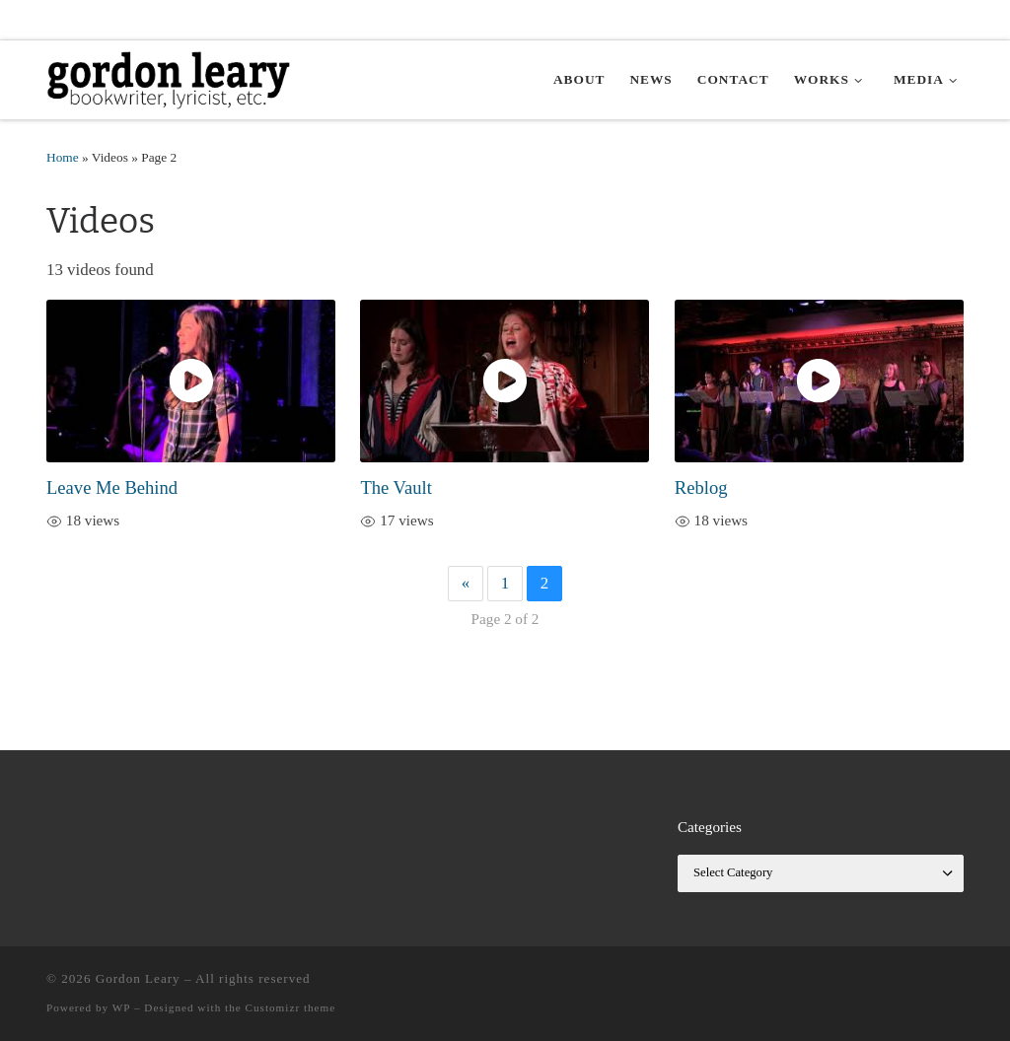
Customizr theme (291, 1007)
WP (121, 1007)
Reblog (701, 487)
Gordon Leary (138, 978)
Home (62, 157)
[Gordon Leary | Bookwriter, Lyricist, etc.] (169, 77)
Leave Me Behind (112, 487)
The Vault (395, 487)
